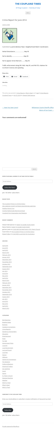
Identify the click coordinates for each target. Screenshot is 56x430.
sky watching (6, 369)
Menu (28, 12)
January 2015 (6, 257)
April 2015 (5, 250)
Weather (4, 380)
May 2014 (5, 276)
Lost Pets (5, 352)
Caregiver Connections (8, 327)
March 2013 (5, 308)
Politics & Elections (7, 364)
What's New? (29, 93)
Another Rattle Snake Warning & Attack (13, 211)
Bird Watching (6, 320)
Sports (4, 373)
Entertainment (6, 336)
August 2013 (5, 297)
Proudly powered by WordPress (10, 426)
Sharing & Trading (7, 366)
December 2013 (6, 287)
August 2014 (5, 269)
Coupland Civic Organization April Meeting (14, 213)
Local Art (4, 345)
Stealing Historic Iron (8, 208)
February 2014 (6, 283)
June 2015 (5, 248)
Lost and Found (6, 350)
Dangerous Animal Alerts (9, 331)
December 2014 (6, 259)
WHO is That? (6, 387)
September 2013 (7, 294)
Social (4, 371)
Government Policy (7, 343)
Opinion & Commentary (9, 359)
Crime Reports (21, 93)
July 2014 (4, 271)
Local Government (7, 348)
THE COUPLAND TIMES (28, 3)
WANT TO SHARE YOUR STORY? (26, 225)
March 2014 (5, 280)
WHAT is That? (6, 383)
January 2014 (6, 285)
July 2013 (4, 299)
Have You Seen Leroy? (10, 107)
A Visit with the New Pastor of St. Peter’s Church (26, 229)
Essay (4, 338)
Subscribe (7, 410)
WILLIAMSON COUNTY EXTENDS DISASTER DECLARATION (19, 206)
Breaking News (6, 322)
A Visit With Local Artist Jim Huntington (23, 234)
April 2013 (5, 306)
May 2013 (5, 304)
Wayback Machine (7, 378)
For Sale (4, 341)
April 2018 (5, 246)
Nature (4, 355)
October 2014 (6, 264)
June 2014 (5, 273)
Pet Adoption (6, 362)
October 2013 (6, 292)
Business (4, 325)
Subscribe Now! (9, 187)
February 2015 (6, 255)
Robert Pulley (6, 234)
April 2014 (5, 278)
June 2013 (5, 301)
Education (5, 334)
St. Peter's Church (7, 376)
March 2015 (5, 252)
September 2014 (7, 266)
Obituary (4, 357)
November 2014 (7, 262)
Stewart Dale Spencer (29, 95)
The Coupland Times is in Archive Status (13, 204)
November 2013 (7, 290)
